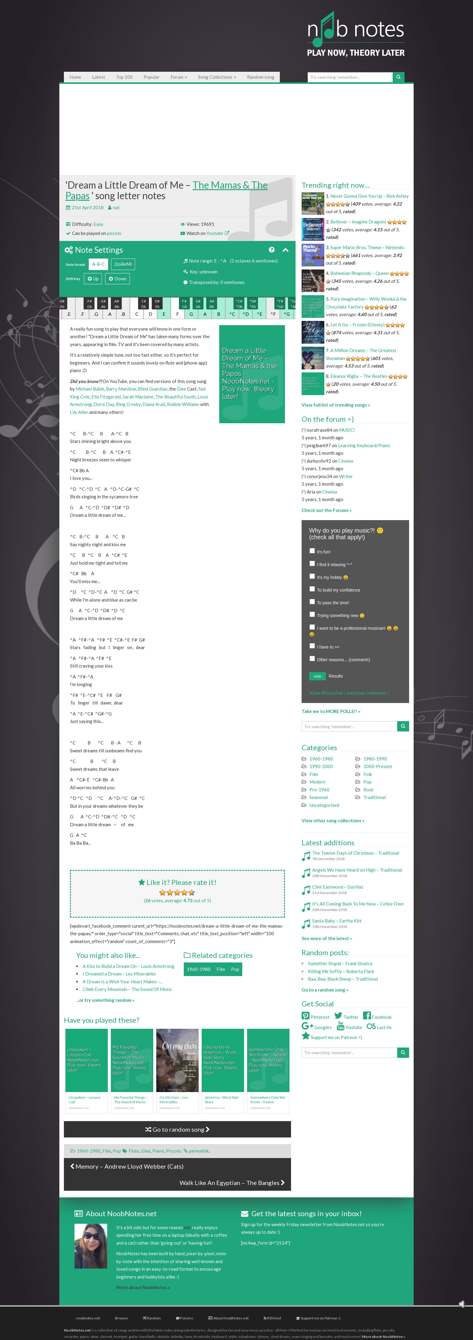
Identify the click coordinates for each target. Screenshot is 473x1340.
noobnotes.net (88, 1318)
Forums (184, 1318)
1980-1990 (375, 758)
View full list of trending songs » (336, 405)
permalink (199, 1151)
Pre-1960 (319, 789)
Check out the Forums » (327, 510)
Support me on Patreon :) (318, 1318)
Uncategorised (324, 805)
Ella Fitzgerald (106, 396)
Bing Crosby (128, 404)
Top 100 (124, 77)
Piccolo (173, 1151)
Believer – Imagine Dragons (358, 221)
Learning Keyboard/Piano (364, 445)
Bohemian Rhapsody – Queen (359, 273)
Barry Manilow (121, 388)
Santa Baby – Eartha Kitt (337, 920)
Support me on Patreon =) (332, 1037)
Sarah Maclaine (138, 396)
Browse (121, 1318)
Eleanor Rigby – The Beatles (358, 376)
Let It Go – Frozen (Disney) (357, 324)
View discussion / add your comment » (349, 692)
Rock (368, 789)
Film (221, 969)
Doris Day (104, 404)
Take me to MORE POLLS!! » (331, 711)
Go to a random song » (325, 989)
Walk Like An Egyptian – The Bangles (232, 1182)
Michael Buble (90, 388)
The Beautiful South (175, 396)
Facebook (377, 1017)
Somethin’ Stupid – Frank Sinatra (340, 963)
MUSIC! (347, 430)
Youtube (218, 233)
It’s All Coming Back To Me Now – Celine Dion (358, 903)
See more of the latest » (327, 938)
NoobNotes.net (77, 1330)
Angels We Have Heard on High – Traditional (357, 870)
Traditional (374, 797)
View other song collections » (333, 820)
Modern (317, 781)
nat (116, 207)
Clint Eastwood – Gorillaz (337, 886)
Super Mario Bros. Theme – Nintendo (367, 247)
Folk (367, 774)
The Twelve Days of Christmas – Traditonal (355, 853)
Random (152, 1318)
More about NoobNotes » (143, 1287)
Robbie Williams (183, 404)
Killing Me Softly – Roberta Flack (341, 971)
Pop (235, 969)
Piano (158, 1151)
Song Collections (217, 77)
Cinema (345, 461)
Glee (181, 388)
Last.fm (379, 1027)
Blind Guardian (152, 388)
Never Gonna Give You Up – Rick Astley (369, 196)
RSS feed (272, 1318)
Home (75, 77)
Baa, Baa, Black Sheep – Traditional (343, 979)
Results (336, 676)
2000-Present (377, 766)
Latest (98, 77)
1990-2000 (321, 766)
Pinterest (315, 1017)
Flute (134, 1151)
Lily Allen (79, 412)
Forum (178, 77)
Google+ (317, 1027)
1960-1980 (198, 969)
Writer (346, 476)
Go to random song (177, 1129)
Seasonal (318, 797)
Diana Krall (153, 404)
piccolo (114, 233)
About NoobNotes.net (228, 1318)
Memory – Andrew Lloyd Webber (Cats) (127, 1166)
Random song (260, 77)
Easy (98, 224)
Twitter (346, 1017)
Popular (152, 77)
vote (317, 676)
